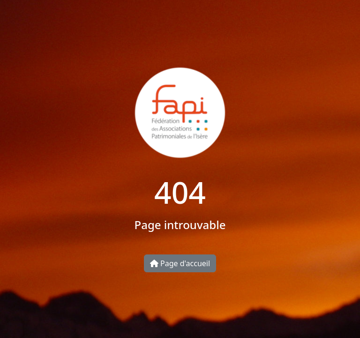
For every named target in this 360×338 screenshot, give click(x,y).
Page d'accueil (180, 263)
